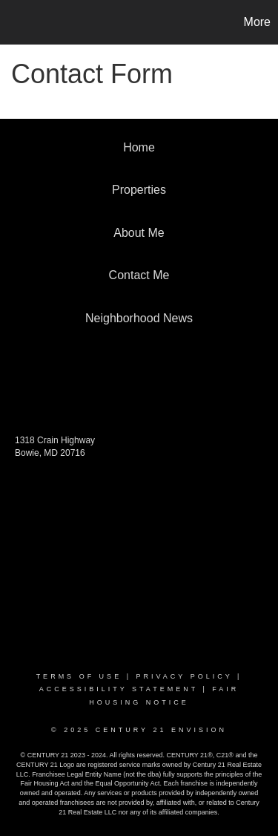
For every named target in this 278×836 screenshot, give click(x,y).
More (257, 22)
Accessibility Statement (118, 689)
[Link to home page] (13, 22)
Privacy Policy (184, 676)
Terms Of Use (79, 676)
